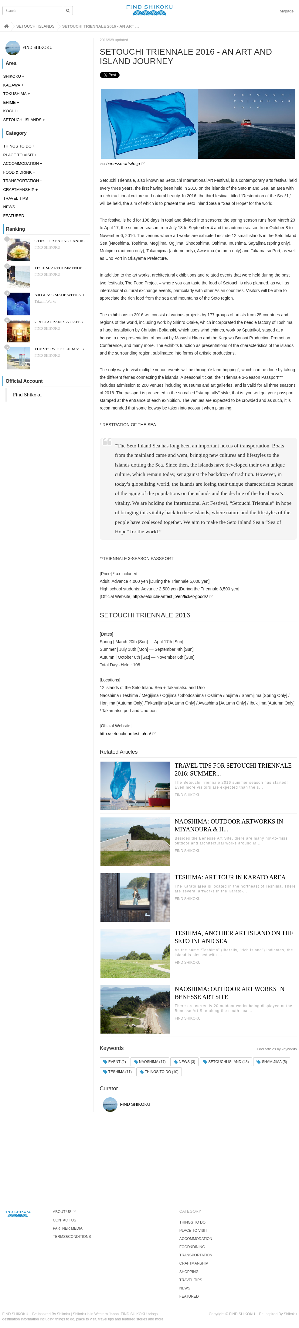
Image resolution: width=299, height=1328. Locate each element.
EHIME (9, 102)
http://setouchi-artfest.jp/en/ (125, 733)
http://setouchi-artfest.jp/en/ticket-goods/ (170, 596)
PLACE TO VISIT (18, 155)
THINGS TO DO (17, 146)
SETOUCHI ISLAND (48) (226, 1062)
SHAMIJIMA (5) (272, 1062)
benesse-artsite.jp (123, 163)
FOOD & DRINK (17, 172)
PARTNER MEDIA (68, 1228)
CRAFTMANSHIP (19, 189)
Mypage (287, 11)
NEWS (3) (184, 1062)
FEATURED (13, 215)
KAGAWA (11, 85)
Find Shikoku (27, 395)
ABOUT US (62, 1212)
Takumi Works (45, 301)
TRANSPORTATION (21, 180)
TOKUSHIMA (15, 93)
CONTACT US (64, 1220)
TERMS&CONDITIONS (72, 1237)
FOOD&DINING (192, 1247)
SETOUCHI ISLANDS (22, 119)
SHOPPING (189, 1272)
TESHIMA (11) (117, 1072)
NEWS (9, 207)
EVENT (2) (114, 1062)
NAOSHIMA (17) (150, 1062)
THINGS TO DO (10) (159, 1072)
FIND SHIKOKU (29, 47)
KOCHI (9, 111)
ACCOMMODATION (21, 163)
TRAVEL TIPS (15, 198)
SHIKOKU (12, 76)
